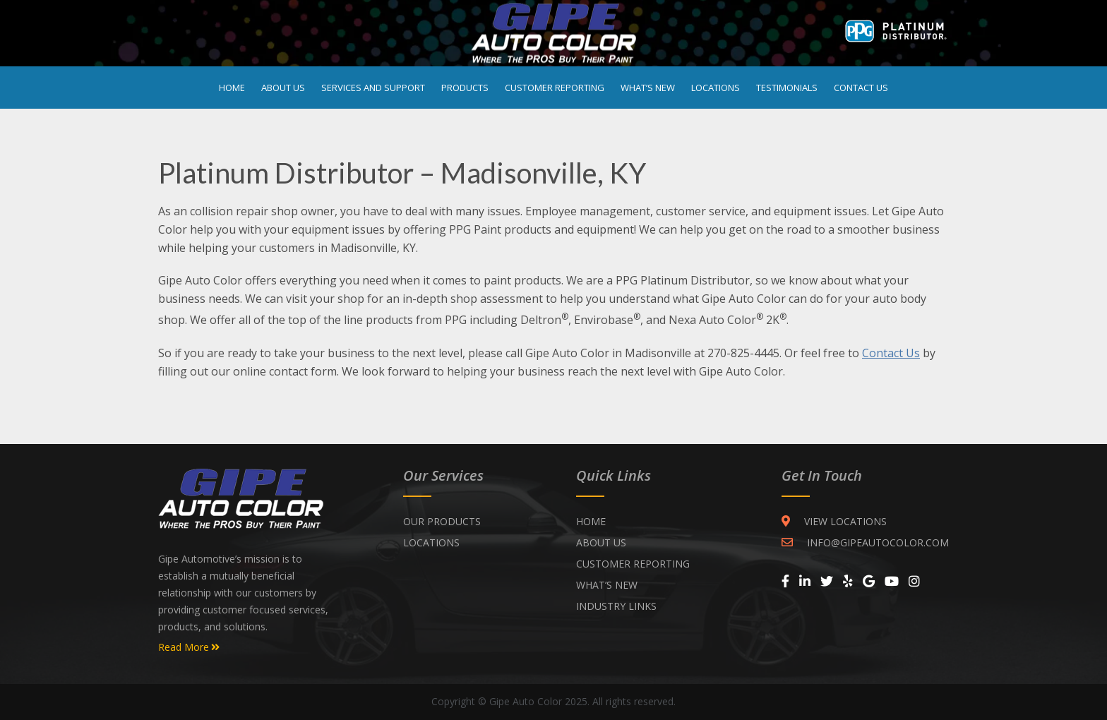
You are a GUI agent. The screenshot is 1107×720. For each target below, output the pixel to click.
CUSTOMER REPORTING (633, 563)
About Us (283, 87)
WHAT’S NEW (607, 585)
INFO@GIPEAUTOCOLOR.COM (865, 542)
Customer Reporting (554, 87)
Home (232, 87)
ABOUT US (601, 542)
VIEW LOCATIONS (834, 521)
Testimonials (787, 87)
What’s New (648, 87)
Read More (189, 647)
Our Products (442, 521)
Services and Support (373, 87)
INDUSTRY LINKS (616, 606)
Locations (715, 87)
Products (465, 87)
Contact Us (861, 87)
